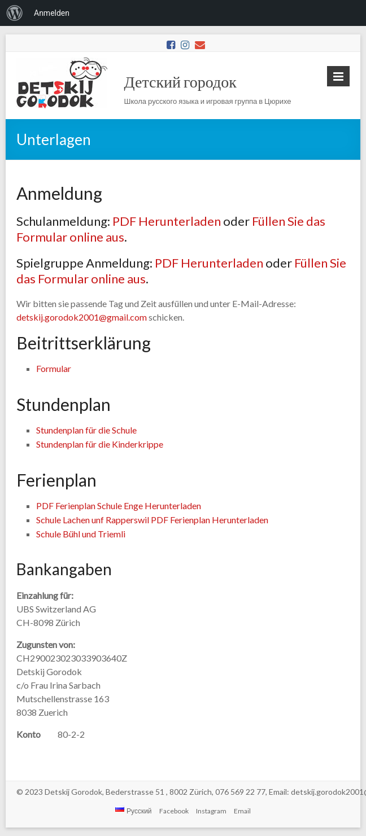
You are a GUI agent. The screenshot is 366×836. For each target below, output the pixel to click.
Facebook (174, 811)
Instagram (211, 811)
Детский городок (180, 81)
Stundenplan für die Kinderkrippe (99, 444)
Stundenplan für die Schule (86, 429)
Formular (53, 368)
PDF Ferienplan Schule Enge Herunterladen (118, 505)
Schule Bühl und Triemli (80, 533)
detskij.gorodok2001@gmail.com (81, 317)
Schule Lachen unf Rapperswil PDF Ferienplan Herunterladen (152, 519)
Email (242, 811)
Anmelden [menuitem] (51, 12)
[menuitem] (14, 13)
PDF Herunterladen (166, 221)
